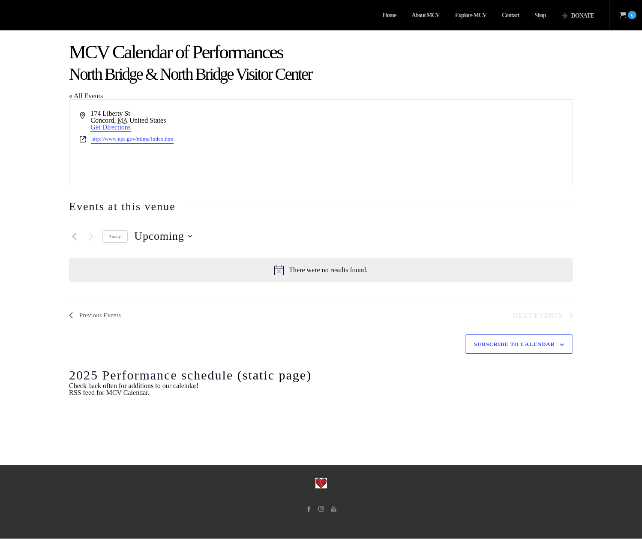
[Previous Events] (74, 236)
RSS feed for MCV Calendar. (109, 393)
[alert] (321, 270)
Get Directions (110, 127)
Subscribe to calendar (514, 344)
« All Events (86, 95)
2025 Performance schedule (151, 375)
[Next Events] (91, 236)
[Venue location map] (446, 142)
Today (115, 236)
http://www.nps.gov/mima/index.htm (132, 139)
